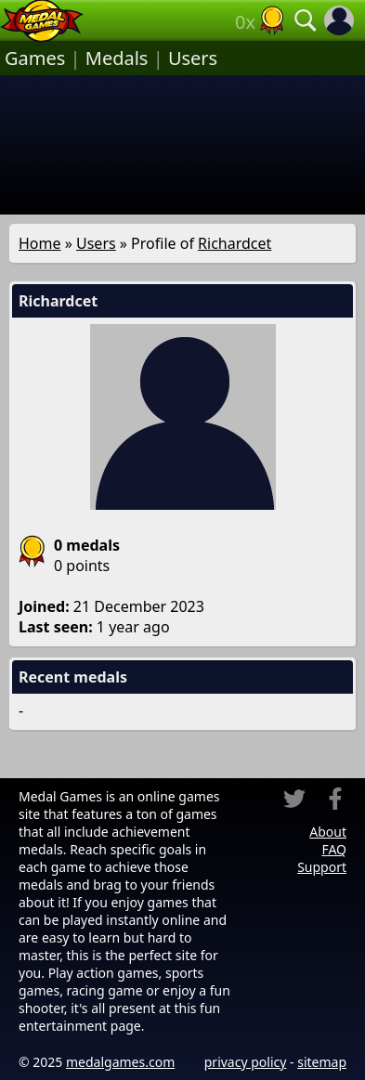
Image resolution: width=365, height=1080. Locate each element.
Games (35, 58)
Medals (117, 58)
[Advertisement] (182, 145)
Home (40, 243)
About (327, 831)
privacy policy (245, 1062)
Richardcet (234, 243)
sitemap (321, 1062)
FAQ (333, 849)
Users (192, 58)
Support (321, 867)
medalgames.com (120, 1062)
